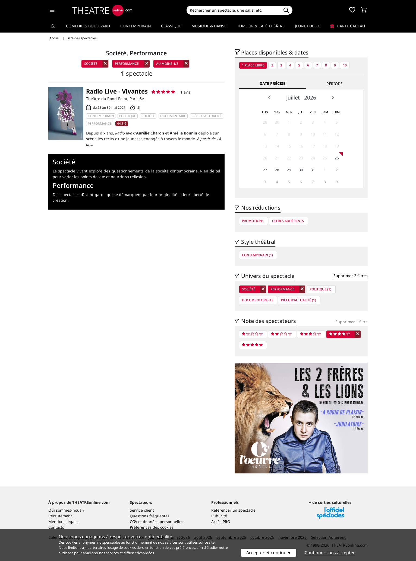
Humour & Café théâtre (261, 25)
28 (277, 169)
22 (289, 158)
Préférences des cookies (152, 527)
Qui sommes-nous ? (66, 510)
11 (325, 134)
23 (301, 158)
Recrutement (60, 515)
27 (265, 169)
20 (265, 158)
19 (337, 146)
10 (345, 65)
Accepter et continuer (268, 553)
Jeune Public (307, 25)
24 (313, 158)
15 (289, 146)
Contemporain (135, 25)
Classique (171, 25)
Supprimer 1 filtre (351, 321)
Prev (270, 97)
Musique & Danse (208, 25)
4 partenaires (95, 547)
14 (277, 146)
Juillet (293, 97)
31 (313, 169)
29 (265, 122)
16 (301, 146)
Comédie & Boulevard (88, 25)
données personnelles (163, 521)
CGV (133, 521)
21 (277, 158)
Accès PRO (220, 521)
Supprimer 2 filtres (350, 275)
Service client (142, 510)
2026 (310, 97)
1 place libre (253, 65)
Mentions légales (64, 521)
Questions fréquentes (149, 515)
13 (265, 146)
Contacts (56, 527)
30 (277, 122)
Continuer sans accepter (330, 553)
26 (337, 158)
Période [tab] (334, 83)
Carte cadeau (347, 25)
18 (325, 146)
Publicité (219, 515)
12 (337, 134)
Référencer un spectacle (233, 510)
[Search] (233, 10)
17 (313, 146)
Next (333, 97)
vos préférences (182, 547)
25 (325, 158)
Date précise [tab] (272, 83)
